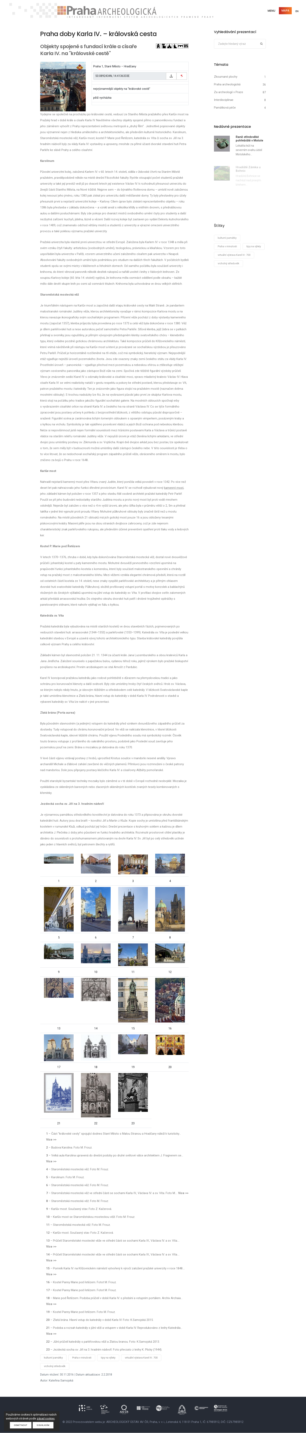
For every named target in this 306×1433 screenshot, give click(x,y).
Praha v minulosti (81, 1357)
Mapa (285, 11)
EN (296, 11)
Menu (271, 11)
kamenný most (173, 488)
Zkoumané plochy (225, 77)
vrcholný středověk (55, 1366)
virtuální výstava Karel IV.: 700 (141, 1357)
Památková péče (225, 108)
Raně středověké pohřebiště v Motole (249, 138)
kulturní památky (53, 1357)
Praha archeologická (227, 84)
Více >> (51, 1140)
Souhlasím (43, 1425)
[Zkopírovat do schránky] (171, 76)
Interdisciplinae (223, 100)
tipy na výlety (108, 1357)
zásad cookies (46, 1418)
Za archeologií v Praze (228, 92)
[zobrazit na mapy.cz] (181, 76)
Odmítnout (21, 1425)
